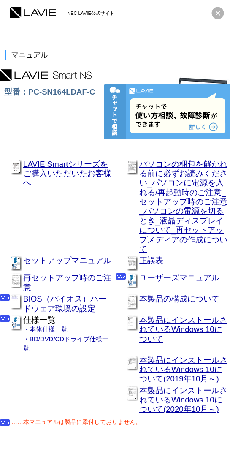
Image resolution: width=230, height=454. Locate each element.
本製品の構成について (179, 298)
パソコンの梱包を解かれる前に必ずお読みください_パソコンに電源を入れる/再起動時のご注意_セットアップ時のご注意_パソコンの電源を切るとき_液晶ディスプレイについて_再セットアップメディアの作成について (183, 207)
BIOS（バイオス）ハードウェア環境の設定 (64, 303)
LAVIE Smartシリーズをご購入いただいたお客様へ (67, 174)
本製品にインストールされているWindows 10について (183, 329)
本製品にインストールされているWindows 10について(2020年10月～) (183, 400)
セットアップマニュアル (67, 260)
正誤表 (151, 260)
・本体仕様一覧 (45, 329)
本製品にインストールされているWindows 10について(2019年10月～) (183, 369)
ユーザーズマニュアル (179, 277)
